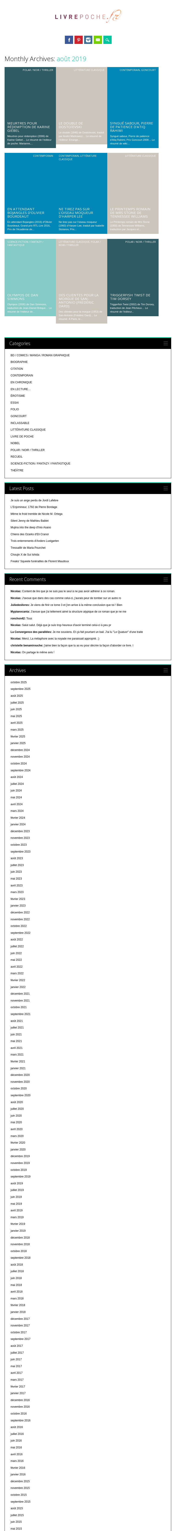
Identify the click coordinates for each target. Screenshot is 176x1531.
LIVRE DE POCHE (22, 294)
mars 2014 (17, 1481)
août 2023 (17, 716)
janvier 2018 (18, 1170)
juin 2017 (16, 1217)
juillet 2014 (17, 1454)
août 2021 (17, 878)
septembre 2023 (20, 709)
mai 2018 (16, 1143)
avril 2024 (16, 662)
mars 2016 (17, 1318)
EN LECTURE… (21, 247)
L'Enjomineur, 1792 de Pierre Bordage (34, 365)
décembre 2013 (20, 1501)
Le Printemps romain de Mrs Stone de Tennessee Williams (130, 118)
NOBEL (15, 301)
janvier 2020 (18, 1007)
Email (98, 40)
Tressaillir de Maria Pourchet (28, 405)
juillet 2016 (17, 1291)
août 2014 (17, 1447)
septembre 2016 (20, 1278)
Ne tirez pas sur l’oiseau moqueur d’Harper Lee (76, 118)
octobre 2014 (19, 1434)
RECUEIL (16, 314)
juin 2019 (16, 1054)
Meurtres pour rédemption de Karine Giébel (28, 79)
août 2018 (17, 1122)
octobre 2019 (19, 1027)
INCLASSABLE (20, 281)
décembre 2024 (20, 608)
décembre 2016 (20, 1258)
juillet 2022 (17, 804)
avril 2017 (16, 1230)
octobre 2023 (19, 702)
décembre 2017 (20, 1176)
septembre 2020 (20, 953)
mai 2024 (16, 655)
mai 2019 (16, 1061)
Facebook (69, 40)
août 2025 (17, 553)
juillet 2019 (17, 1048)
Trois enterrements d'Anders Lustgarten (35, 398)
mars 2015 (17, 1400)
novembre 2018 (20, 1102)
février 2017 (18, 1244)
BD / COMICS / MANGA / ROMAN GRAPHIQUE (40, 213)
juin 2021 (16, 892)
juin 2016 (16, 1298)
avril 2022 (16, 824)
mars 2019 (17, 1075)
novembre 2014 (20, 1427)
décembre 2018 (20, 1095)
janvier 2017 (18, 1251)
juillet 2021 (17, 885)
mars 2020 (17, 994)
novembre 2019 (20, 1021)
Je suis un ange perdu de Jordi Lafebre (34, 358)
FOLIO (15, 267)
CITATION (17, 226)
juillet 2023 (17, 723)
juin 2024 (16, 648)
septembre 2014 (20, 1440)
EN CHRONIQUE (21, 240)
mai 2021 (16, 899)
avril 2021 (16, 905)
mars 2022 (17, 831)
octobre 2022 (19, 784)
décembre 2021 (20, 851)
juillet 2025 (17, 560)
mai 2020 (16, 980)
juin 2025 (16, 567)
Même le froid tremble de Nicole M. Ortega (36, 371)
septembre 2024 (20, 628)
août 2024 (17, 635)
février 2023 (18, 757)
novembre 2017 (20, 1183)
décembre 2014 (20, 1420)
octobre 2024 (19, 621)
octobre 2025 (19, 540)
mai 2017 (16, 1224)
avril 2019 (16, 1068)
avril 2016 (16, 1312)
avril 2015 (16, 1393)
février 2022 (18, 838)
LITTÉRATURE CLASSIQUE (89, 70)
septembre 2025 (20, 546)
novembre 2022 (20, 777)
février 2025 (18, 594)
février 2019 (18, 1081)
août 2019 (17, 1041)
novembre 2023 (20, 695)
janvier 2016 (18, 1332)
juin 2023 (16, 729)
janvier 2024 (18, 682)
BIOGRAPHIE (19, 219)
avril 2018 (16, 1149)
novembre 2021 (20, 858)
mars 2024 (17, 668)
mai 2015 (16, 1386)
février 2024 (18, 675)
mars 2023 (17, 750)
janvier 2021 (18, 926)
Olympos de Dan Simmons (22, 155)
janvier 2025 (18, 601)
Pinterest (78, 40)
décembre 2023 (20, 689)
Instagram (88, 40)
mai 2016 (16, 1305)
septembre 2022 (20, 790)
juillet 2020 (17, 966)
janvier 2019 (18, 1088)
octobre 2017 (19, 1190)
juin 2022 (16, 811)
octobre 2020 (19, 946)
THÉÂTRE (17, 328)
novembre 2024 (20, 614)
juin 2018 (16, 1136)
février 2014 (18, 1488)
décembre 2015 (20, 1339)
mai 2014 (16, 1467)
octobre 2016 (19, 1271)
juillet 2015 (17, 1373)
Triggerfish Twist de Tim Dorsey (130, 155)
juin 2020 (16, 973)
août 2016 (17, 1285)
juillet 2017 (17, 1210)
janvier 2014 (18, 1495)
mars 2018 (17, 1156)
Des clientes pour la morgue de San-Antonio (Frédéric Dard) (79, 158)
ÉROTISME (18, 253)
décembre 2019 (20, 1014)
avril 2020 (16, 987)
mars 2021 (17, 912)
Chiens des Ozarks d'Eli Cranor (30, 392)
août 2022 (17, 797)
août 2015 (17, 1366)
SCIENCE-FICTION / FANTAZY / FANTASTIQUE (25, 148)
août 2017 (17, 1203)
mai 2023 (16, 736)
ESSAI (15, 260)
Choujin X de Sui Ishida (25, 412)
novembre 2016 (20, 1264)
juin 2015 (16, 1379)
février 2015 (18, 1407)
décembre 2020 (20, 932)
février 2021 (18, 919)
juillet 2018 (17, 1129)
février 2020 (18, 1000)
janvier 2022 (18, 845)
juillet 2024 (17, 641)
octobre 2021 (19, 865)
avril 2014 (16, 1474)
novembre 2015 (20, 1345)
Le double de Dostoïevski (71, 77)
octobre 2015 (19, 1352)
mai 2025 (16, 574)
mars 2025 (17, 587)
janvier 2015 (18, 1413)
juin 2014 (16, 1461)
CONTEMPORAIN (130, 70)
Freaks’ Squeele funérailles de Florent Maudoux (40, 419)
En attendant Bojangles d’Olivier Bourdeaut (25, 118)
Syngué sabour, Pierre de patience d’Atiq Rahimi (131, 79)
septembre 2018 (20, 1115)
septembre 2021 (20, 872)
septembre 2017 (20, 1197)
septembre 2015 (20, 1359)
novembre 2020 (20, 939)
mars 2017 (17, 1237)
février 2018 (18, 1163)
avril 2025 (16, 580)
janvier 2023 (18, 763)
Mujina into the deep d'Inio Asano (31, 385)
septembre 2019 (20, 1034)
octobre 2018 (19, 1109)
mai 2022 (16, 817)
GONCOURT (148, 70)
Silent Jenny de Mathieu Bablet (29, 378)
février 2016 (18, 1325)
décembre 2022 (20, 770)
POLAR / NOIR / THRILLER (38, 70)
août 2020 (17, 960)
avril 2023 (16, 743)
